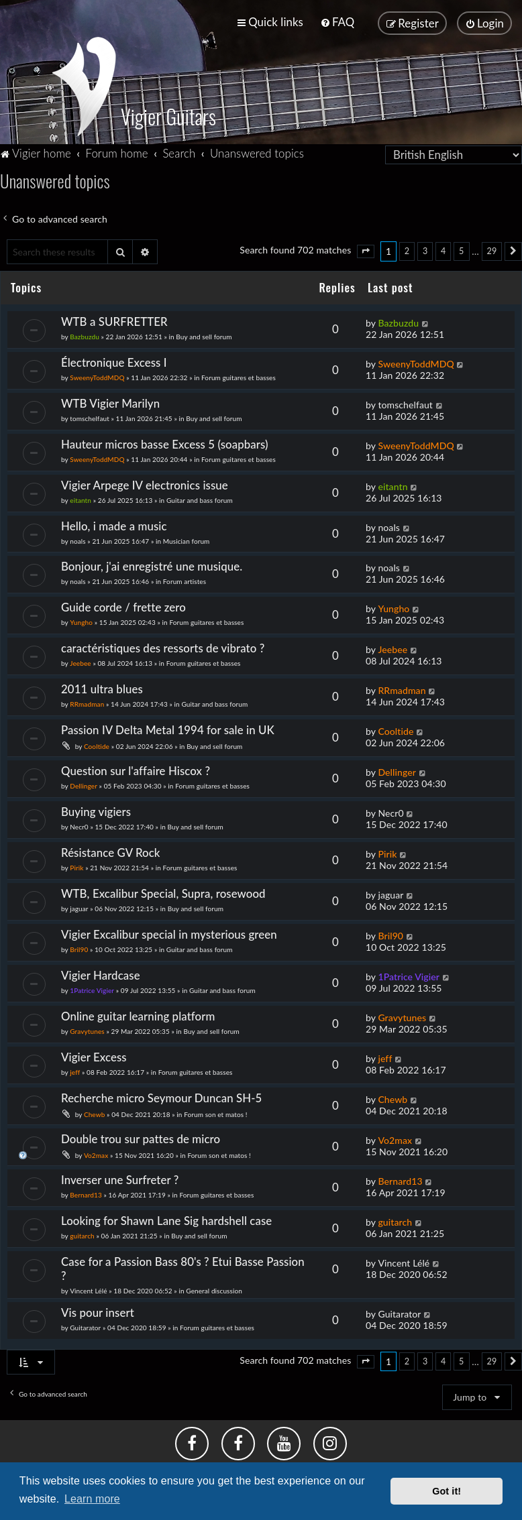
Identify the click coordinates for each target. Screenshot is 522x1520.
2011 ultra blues (102, 688)
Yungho (81, 621)
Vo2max (96, 1154)
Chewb (94, 1113)
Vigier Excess (94, 1056)
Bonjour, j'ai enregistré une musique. (151, 565)
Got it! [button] (446, 1491)
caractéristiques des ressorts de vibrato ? (162, 647)
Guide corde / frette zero (123, 606)
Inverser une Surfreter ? (119, 1178)
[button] (365, 250)
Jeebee (80, 662)
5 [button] (461, 250)
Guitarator (85, 1326)
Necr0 (79, 825)
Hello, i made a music (114, 524)
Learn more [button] (92, 1499)
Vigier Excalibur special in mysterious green (169, 933)
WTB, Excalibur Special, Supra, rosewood (163, 892)
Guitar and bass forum (199, 498)
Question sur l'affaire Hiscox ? (135, 769)
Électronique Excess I (114, 360)
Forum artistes (184, 580)
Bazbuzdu (84, 335)
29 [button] (492, 250)
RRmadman (87, 703)
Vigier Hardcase (100, 974)
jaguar (79, 907)
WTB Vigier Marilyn (110, 401)
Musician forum (186, 539)
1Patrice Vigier (92, 989)
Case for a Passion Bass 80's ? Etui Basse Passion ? (183, 1266)
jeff (75, 1071)
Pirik (76, 866)
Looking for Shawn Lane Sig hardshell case (166, 1219)
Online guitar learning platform (138, 1015)
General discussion (214, 1289)
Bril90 (79, 948)
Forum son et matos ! (215, 1113)
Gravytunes (87, 1030)
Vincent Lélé (88, 1289)
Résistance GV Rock (110, 851)
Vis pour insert (97, 1310)
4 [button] (443, 250)
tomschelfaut (89, 416)
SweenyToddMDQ (97, 375)
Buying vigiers (96, 810)
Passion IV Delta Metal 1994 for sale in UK (167, 728)
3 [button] (425, 250)
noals (77, 539)
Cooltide (96, 745)
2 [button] (407, 250)
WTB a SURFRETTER (114, 320)
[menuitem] (337, 21)
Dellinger (83, 784)
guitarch (82, 1234)
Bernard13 (86, 1193)
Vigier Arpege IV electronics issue (144, 483)
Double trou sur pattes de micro (140, 1137)
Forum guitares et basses (238, 375)
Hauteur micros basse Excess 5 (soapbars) (164, 442)
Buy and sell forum (203, 335)
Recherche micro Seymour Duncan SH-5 (161, 1097)
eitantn (80, 498)
